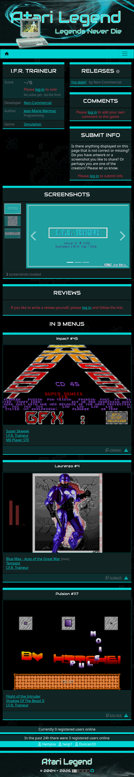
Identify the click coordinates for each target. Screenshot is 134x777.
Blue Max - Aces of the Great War (33, 558)
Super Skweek (17, 431)
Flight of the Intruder (23, 696)
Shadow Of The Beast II (25, 700)
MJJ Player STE (17, 439)
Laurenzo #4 (67, 466)
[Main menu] (125, 53)
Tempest (13, 563)
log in (39, 89)
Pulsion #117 (67, 593)
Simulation (32, 124)
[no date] (78, 82)
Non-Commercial (38, 102)
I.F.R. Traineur (17, 435)
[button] (34, 236)
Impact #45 (67, 338)
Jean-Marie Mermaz (40, 110)
